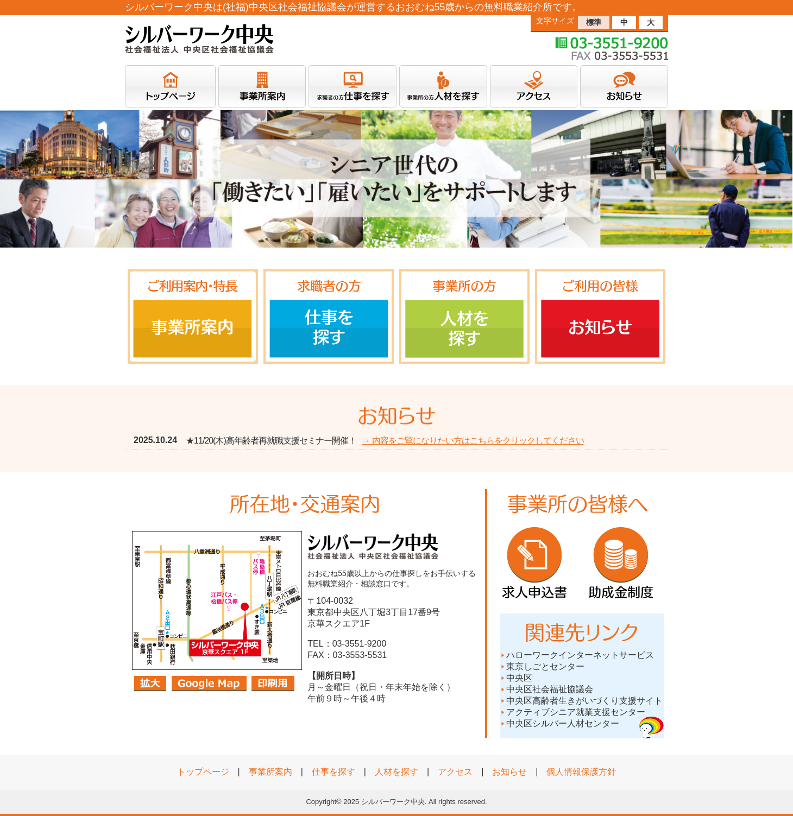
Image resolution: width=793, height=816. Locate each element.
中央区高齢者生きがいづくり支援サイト (581, 700)
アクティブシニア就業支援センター (572, 712)
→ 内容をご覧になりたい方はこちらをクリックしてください (472, 440)
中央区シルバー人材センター (562, 723)
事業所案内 (270, 771)
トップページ (203, 771)
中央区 (516, 677)
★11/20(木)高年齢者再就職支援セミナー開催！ (271, 440)
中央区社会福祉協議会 (546, 689)
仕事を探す (333, 771)
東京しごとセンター (542, 666)
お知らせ (509, 771)
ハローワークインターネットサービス (577, 655)
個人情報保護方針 (581, 771)
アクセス (455, 771)
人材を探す (396, 771)
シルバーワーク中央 (393, 802)
